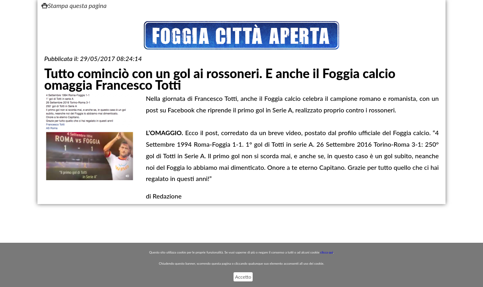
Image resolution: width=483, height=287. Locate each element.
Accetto (243, 277)
